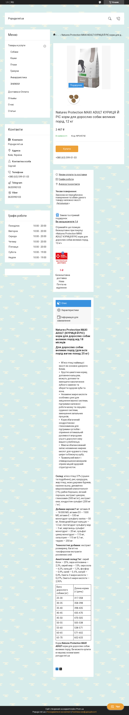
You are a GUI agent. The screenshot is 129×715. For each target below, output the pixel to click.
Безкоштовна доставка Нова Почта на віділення (63, 281)
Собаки (14, 52)
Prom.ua (80, 709)
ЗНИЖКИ (15, 84)
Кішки (13, 58)
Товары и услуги (16, 45)
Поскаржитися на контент (58, 712)
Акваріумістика (18, 77)
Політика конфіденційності (84, 712)
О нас (11, 104)
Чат (115, 706)
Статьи (12, 111)
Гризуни (14, 71)
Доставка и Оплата (18, 92)
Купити (67, 149)
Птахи (13, 64)
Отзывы (12, 98)
